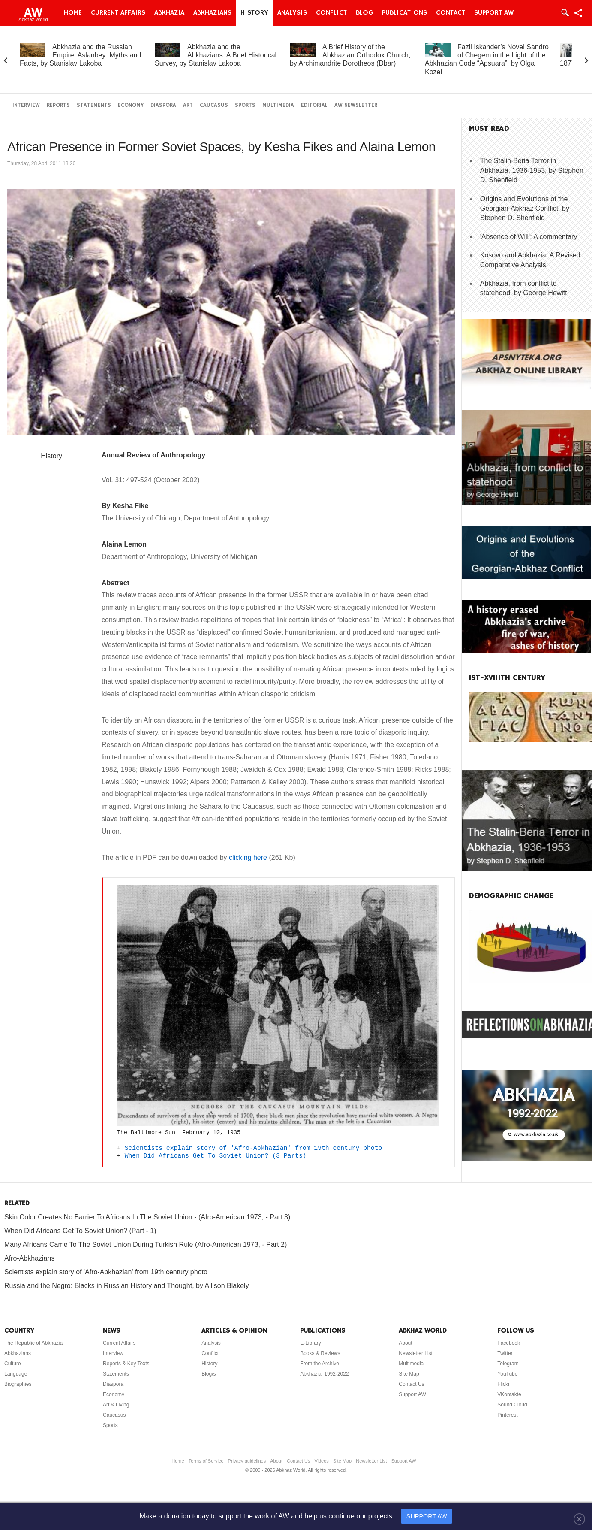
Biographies (17, 1384)
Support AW (494, 13)
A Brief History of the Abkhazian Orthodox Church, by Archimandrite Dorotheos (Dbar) (350, 55)
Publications (404, 13)
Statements (94, 105)
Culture (12, 1364)
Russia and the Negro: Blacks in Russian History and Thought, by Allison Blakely (126, 1285)
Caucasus (214, 105)
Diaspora (163, 105)
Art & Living (116, 1405)
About (405, 1343)
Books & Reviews (320, 1353)
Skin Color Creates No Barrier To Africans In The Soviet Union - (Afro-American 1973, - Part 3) (147, 1217)
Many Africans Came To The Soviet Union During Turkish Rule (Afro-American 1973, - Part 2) (145, 1244)
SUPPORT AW (426, 1516)
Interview (26, 105)
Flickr (503, 1384)
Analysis (292, 13)
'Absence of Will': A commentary (528, 236)
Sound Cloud (512, 1405)
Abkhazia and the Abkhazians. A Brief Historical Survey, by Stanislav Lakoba (215, 55)
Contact (450, 13)
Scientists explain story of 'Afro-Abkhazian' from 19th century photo (253, 1148)
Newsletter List (416, 1353)
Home (73, 13)
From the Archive (319, 1364)
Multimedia (278, 105)
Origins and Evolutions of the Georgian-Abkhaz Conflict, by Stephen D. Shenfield (524, 208)
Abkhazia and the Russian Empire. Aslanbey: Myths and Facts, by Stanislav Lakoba (80, 55)
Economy (131, 105)
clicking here (248, 857)
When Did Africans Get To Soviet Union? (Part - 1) (80, 1230)
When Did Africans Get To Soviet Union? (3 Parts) (216, 1155)
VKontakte (509, 1394)
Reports (58, 105)
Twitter (504, 1353)
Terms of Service (206, 1460)
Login (564, 13)
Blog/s (208, 1374)
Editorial (314, 105)
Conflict (331, 13)
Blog (364, 13)
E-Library (310, 1343)
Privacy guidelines (247, 1460)
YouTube (507, 1374)
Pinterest (507, 1415)
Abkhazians (212, 13)
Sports (245, 105)
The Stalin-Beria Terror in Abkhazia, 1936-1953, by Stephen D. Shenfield (531, 170)
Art (188, 105)
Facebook (508, 1343)
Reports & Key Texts (126, 1364)
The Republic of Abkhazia (33, 1343)
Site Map (409, 1374)
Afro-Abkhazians (29, 1258)
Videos (321, 1460)
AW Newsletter (355, 105)
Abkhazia (169, 13)
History (254, 13)
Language (15, 1374)
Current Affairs (118, 13)
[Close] (579, 1519)
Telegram (507, 1364)
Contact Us (411, 1384)
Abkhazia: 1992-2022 (324, 1374)
